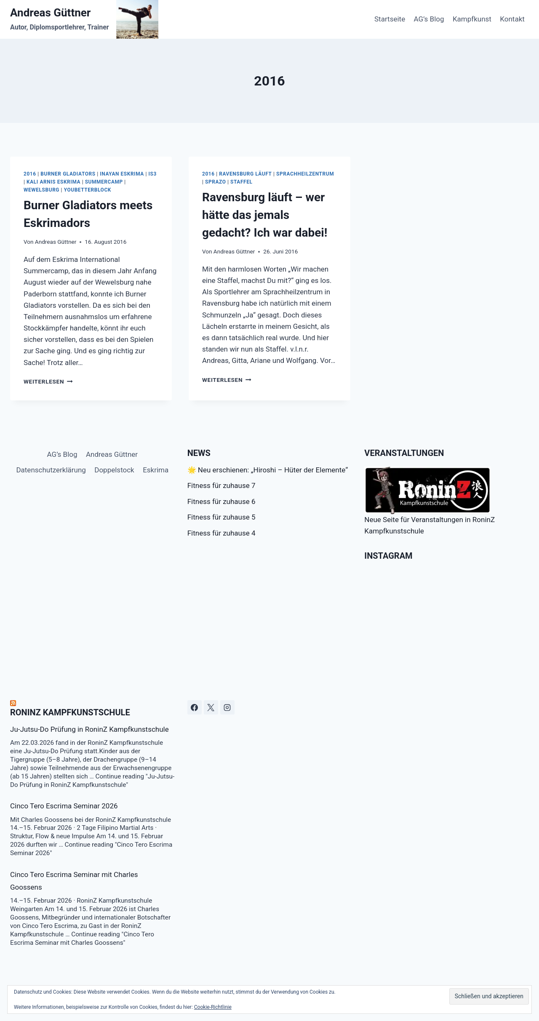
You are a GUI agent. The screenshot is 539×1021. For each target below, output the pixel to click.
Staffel (241, 182)
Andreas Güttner (55, 241)
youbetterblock (87, 190)
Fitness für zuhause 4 (221, 533)
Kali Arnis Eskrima (53, 182)
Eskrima (155, 470)
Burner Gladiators (67, 174)
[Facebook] (194, 707)
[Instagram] (227, 707)
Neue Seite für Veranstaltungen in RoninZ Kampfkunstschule (429, 501)
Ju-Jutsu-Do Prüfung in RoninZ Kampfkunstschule (89, 729)
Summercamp (104, 182)
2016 (30, 174)
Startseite (389, 19)
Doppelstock (114, 470)
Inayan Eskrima (122, 174)
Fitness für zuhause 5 (221, 517)
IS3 (152, 174)
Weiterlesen (48, 381)
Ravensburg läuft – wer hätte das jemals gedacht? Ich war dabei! (264, 215)
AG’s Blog (429, 19)
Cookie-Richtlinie (213, 1007)
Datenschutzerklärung (50, 470)
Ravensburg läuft (245, 174)
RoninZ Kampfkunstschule (70, 712)
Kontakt (512, 19)
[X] (211, 707)
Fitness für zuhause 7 (221, 485)
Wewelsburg (41, 190)
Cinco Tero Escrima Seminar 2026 (64, 806)
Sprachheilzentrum (305, 174)
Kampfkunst (472, 19)
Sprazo (215, 182)
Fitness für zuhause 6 (221, 501)
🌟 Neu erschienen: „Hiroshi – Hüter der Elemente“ (267, 470)
